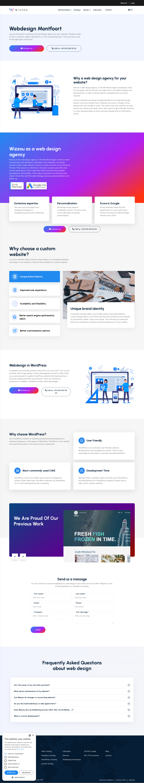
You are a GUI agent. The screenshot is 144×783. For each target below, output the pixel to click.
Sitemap (132, 780)
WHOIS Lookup (90, 751)
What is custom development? (27, 716)
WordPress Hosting (49, 760)
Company (38, 612)
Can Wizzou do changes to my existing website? (34, 697)
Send (38, 630)
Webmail (124, 3)
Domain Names (64, 10)
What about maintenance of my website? (32, 691)
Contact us (26, 48)
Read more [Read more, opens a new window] (20, 749)
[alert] (19, 757)
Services (66, 755)
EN (130, 10)
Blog (107, 751)
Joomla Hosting (47, 764)
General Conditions (106, 780)
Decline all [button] (26, 773)
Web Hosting (46, 751)
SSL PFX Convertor (91, 755)
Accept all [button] (11, 773)
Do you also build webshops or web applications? (35, 704)
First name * (39, 594)
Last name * (81, 594)
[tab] (34, 276)
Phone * (79, 603)
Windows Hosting (48, 755)
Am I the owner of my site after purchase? (32, 685)
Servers (86, 10)
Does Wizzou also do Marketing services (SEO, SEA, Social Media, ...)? (43, 710)
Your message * (82, 612)
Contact (108, 10)
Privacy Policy (121, 780)
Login (133, 3)
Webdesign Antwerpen (72, 760)
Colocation (97, 10)
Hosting (77, 10)
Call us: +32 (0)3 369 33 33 (64, 48)
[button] (15, 557)
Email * (37, 603)
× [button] (33, 735)
